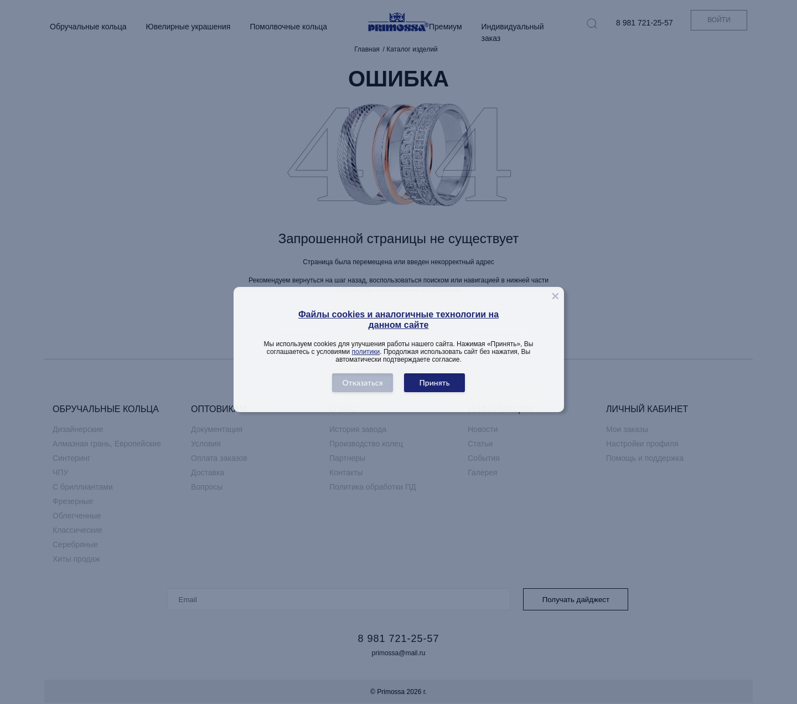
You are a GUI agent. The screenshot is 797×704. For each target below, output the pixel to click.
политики (366, 352)
